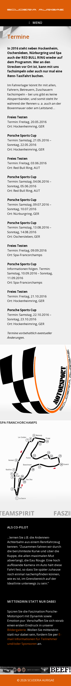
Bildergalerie (16, 630)
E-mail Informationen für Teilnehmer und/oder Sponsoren (34, 639)
